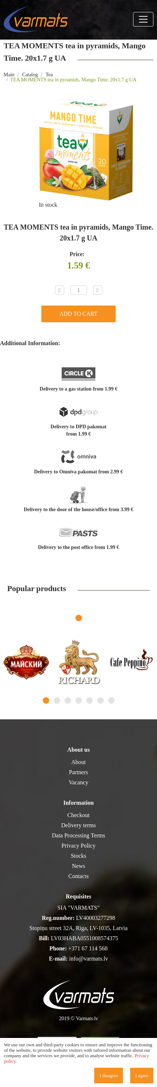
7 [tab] (111, 700)
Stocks (78, 856)
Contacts (79, 876)
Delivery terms (78, 825)
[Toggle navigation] (143, 19)
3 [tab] (68, 700)
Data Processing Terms (78, 835)
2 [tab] (57, 700)
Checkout (78, 815)
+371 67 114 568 (87, 948)
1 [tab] (78, 618)
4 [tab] (78, 700)
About (78, 762)
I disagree (108, 1075)
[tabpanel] (26, 662)
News (78, 866)
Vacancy (78, 782)
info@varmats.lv (88, 958)
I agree (141, 1075)
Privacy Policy (79, 845)
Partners (78, 772)
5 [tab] (89, 700)
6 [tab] (100, 700)
